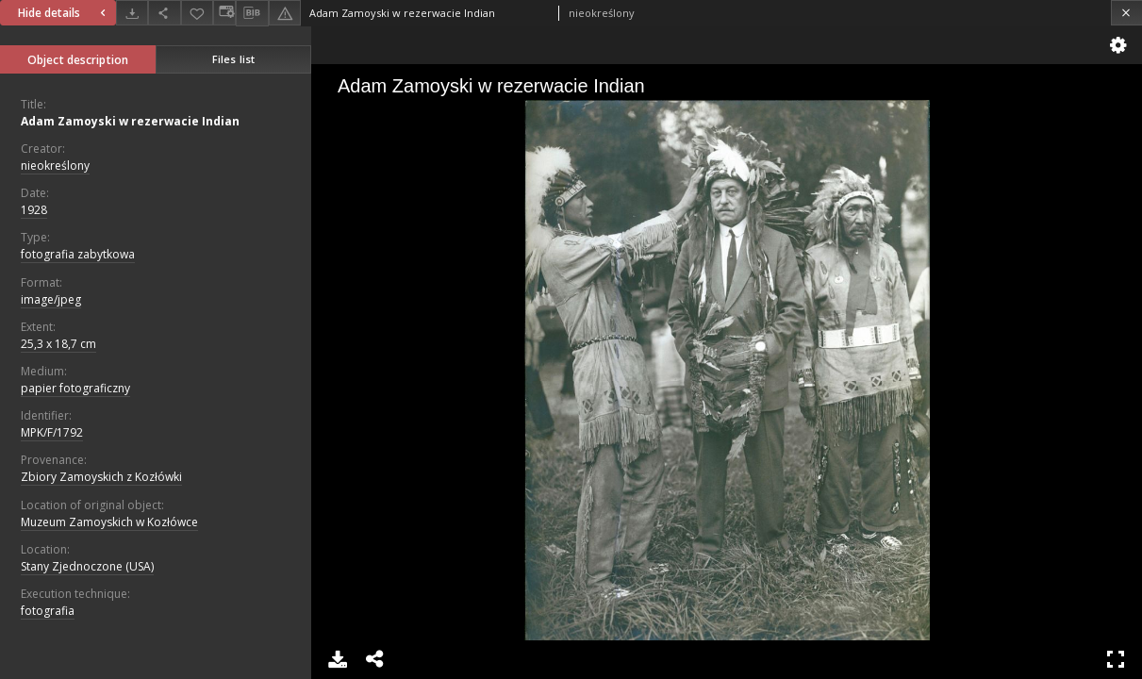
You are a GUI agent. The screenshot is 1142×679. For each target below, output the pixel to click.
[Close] (1126, 12)
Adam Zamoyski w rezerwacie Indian (130, 121)
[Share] (164, 12)
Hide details (64, 13)
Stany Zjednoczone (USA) (87, 566)
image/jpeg (51, 299)
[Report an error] (285, 12)
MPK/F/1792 (52, 432)
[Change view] (224, 12)
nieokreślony (55, 165)
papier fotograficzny (75, 388)
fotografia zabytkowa (78, 254)
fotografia (47, 611)
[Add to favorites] (197, 12)
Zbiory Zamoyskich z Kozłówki (101, 477)
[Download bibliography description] (252, 13)
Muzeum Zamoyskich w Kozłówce (109, 522)
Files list (233, 59)
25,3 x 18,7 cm (58, 344)
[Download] (132, 12)
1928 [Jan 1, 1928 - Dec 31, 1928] (34, 210)
